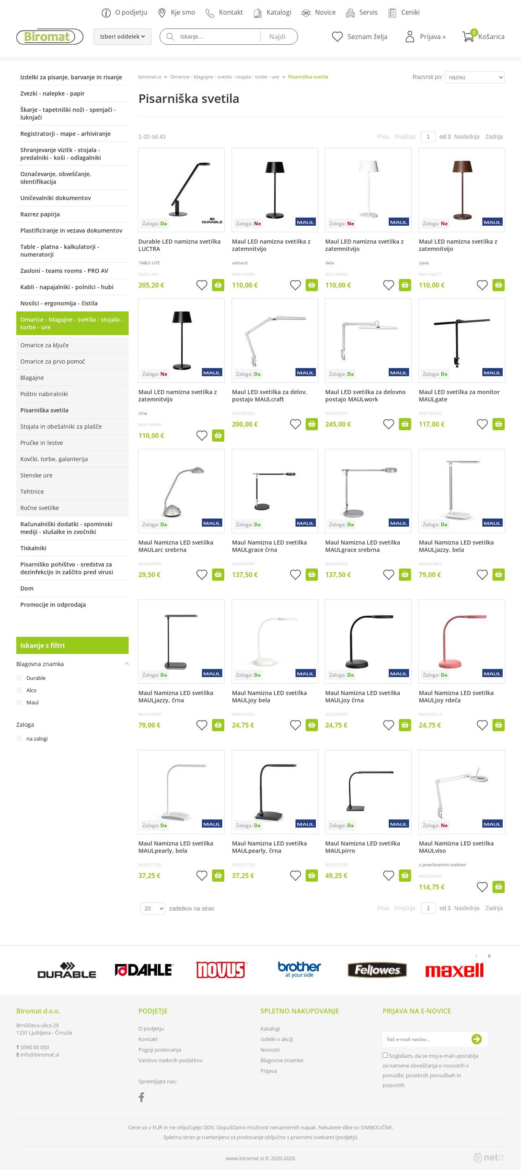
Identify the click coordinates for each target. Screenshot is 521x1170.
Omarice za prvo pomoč (52, 361)
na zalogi (37, 738)
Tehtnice (32, 491)
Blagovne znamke (281, 1060)
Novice (318, 13)
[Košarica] (483, 36)
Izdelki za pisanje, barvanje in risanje (71, 77)
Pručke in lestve (41, 443)
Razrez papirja (40, 214)
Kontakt (224, 13)
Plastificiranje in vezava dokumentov (71, 230)
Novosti (270, 1049)
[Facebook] (143, 1098)
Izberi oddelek (122, 36)
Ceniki (403, 13)
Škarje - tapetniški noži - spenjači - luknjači (68, 113)
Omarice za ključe (44, 345)
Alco (31, 690)
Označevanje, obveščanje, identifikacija (55, 177)
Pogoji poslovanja (159, 1049)
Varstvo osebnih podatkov (170, 1060)
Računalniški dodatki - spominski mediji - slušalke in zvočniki (66, 528)
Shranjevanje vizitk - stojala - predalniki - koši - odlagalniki (60, 153)
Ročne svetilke (39, 508)
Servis (362, 13)
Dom (26, 588)
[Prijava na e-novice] (476, 1039)
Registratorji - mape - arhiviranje (65, 133)
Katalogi (272, 13)
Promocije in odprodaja (53, 604)
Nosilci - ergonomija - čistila (59, 303)
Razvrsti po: (428, 77)
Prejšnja (405, 136)
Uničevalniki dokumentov (55, 198)
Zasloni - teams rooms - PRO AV (64, 271)
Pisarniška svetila (44, 410)
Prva (383, 136)
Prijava (433, 36)
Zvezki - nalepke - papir (52, 93)
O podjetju (124, 13)
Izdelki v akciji (276, 1039)
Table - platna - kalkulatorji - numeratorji (59, 250)
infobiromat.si (39, 1054)
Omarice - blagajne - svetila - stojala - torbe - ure (71, 323)
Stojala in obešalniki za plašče (61, 426)
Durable (36, 678)
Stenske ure (36, 475)
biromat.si (149, 76)
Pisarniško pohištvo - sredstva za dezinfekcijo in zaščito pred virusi (66, 568)
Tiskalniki (33, 548)
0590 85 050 (35, 1047)
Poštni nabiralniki (44, 394)
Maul (32, 702)
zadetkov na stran (192, 908)
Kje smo (176, 13)
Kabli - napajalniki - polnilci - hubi (67, 287)
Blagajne (32, 377)
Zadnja (494, 136)
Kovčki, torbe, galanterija (54, 459)
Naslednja (466, 136)
